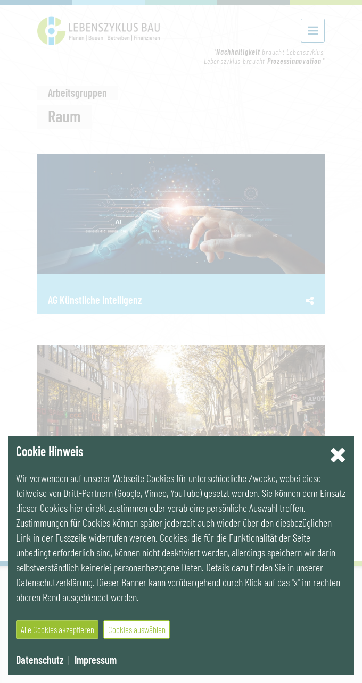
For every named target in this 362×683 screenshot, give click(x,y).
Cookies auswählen (137, 629)
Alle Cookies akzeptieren (57, 629)
